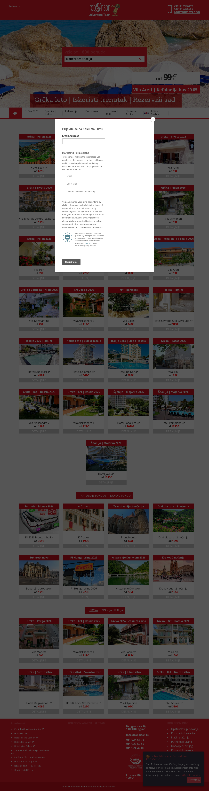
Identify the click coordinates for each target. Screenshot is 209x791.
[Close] (153, 119)
